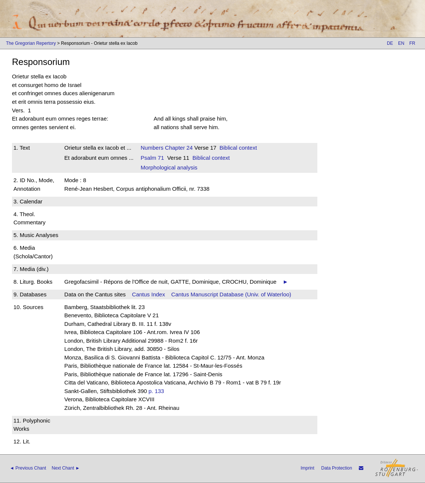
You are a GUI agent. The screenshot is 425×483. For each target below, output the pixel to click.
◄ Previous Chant (28, 468)
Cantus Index (148, 294)
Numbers (152, 147)
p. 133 (156, 391)
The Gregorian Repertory (31, 43)
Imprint (307, 468)
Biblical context (238, 147)
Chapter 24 (178, 147)
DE (390, 43)
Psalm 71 (152, 158)
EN (401, 43)
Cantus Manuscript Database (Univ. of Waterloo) (231, 294)
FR (412, 43)
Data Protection (336, 468)
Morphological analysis (169, 167)
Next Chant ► (66, 468)
